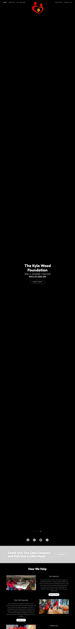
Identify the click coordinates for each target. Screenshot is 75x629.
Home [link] (5, 2)
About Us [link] (12, 2)
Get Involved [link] (21, 2)
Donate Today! (37, 282)
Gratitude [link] (58, 2)
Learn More (60, 554)
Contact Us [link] (68, 2)
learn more (21, 620)
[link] (37, 2)
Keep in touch (54, 594)
